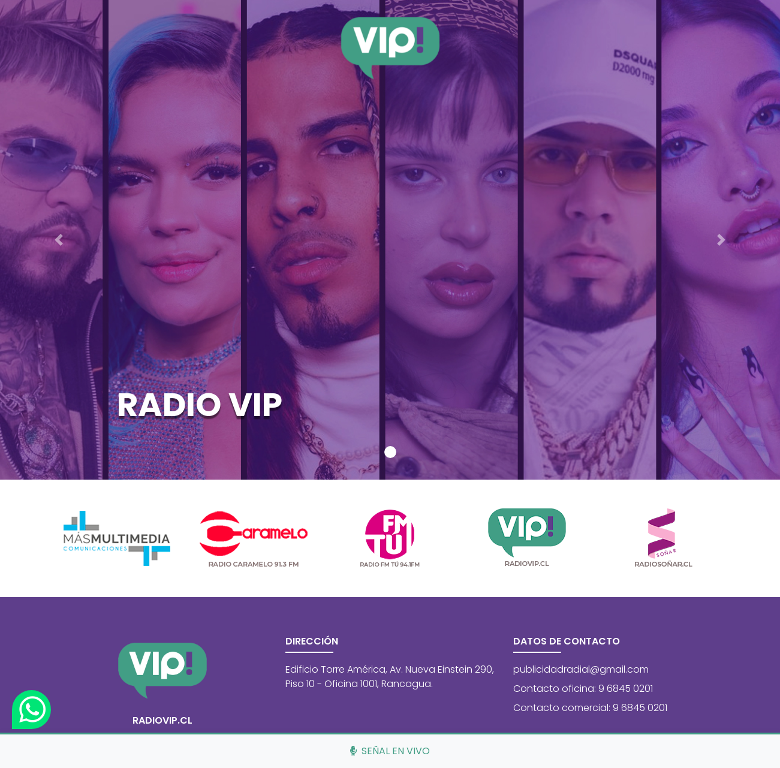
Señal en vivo (390, 751)
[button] (58, 240)
